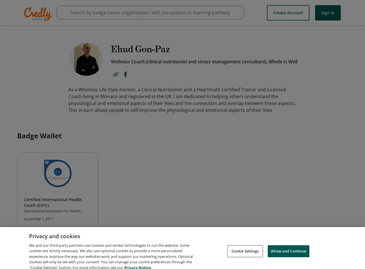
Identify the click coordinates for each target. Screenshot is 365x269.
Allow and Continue (288, 253)
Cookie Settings (245, 253)
